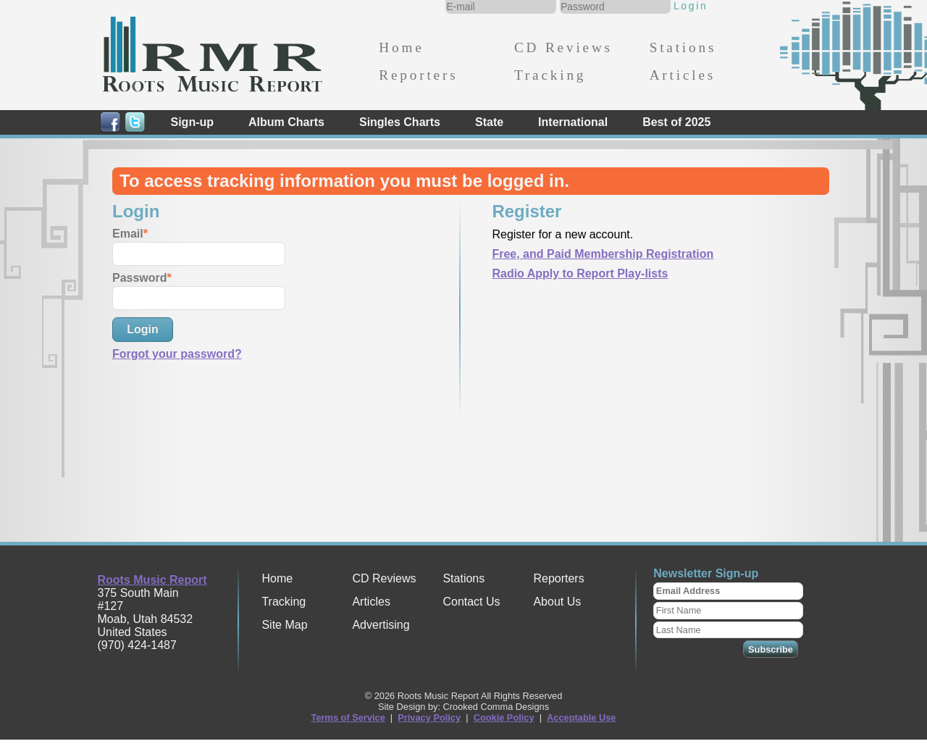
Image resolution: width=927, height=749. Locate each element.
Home (401, 47)
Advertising (380, 625)
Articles (683, 75)
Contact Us (471, 601)
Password (139, 278)
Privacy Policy (429, 717)
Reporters (418, 75)
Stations (683, 47)
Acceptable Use (581, 717)
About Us (557, 601)
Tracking (550, 75)
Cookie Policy (504, 717)
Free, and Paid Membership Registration (602, 254)
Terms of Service (348, 717)
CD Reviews (563, 47)
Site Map (284, 625)
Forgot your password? (177, 354)
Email (127, 233)
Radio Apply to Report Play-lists (580, 273)
